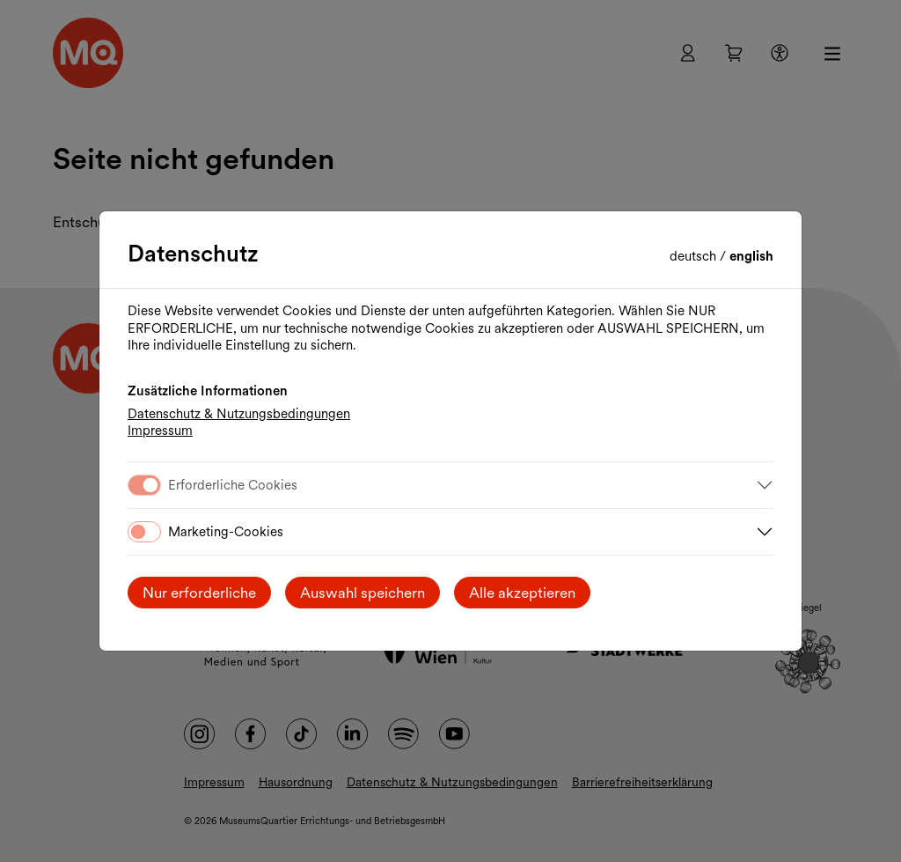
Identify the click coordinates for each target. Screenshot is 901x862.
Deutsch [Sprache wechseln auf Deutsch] (695, 256)
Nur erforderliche (199, 592)
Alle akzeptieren (522, 592)
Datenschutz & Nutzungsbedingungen (239, 414)
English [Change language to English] (751, 256)
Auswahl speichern (362, 592)
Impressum (160, 430)
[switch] (144, 531)
